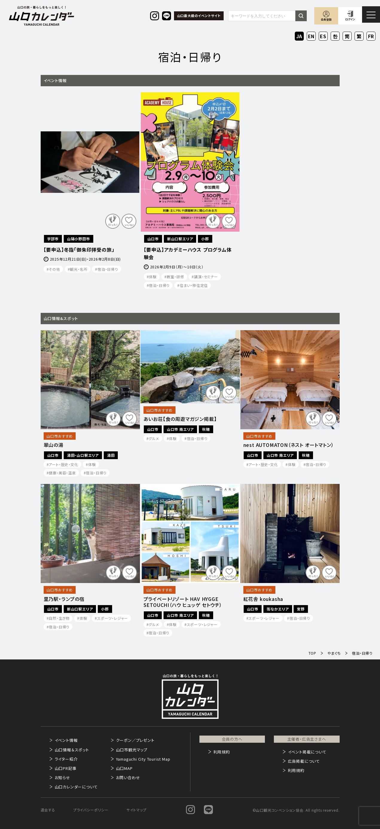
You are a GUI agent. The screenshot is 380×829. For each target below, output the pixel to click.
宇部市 (53, 238)
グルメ (154, 438)
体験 (153, 276)
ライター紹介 (66, 759)
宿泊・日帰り (107, 269)
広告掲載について (304, 761)
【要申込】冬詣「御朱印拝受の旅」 (79, 249)
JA (299, 36)
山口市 (153, 238)
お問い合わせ (128, 777)
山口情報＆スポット (72, 750)
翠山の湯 (53, 445)
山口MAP (124, 768)
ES (323, 36)
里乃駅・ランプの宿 (64, 599)
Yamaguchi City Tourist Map (143, 759)
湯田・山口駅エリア (83, 455)
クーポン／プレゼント (135, 740)
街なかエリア (278, 608)
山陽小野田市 (78, 238)
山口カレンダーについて (76, 787)
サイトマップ (136, 809)
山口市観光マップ (131, 750)
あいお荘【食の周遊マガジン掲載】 (180, 419)
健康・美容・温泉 (62, 472)
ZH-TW (359, 37)
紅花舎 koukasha (263, 599)
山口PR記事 (66, 768)
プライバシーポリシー (91, 809)
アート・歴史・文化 (63, 464)
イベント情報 (66, 740)
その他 (54, 269)
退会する (48, 809)
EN (311, 36)
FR (371, 36)
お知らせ (62, 777)
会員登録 (326, 19)
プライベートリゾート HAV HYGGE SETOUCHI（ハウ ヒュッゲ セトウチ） (183, 602)
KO (335, 36)
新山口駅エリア (180, 238)
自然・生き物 (59, 618)
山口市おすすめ (60, 436)
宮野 (301, 608)
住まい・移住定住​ (194, 285)
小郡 (205, 238)
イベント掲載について (307, 752)
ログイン (350, 19)
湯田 (111, 455)
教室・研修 (175, 276)
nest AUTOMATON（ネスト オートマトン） (288, 445)
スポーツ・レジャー (112, 618)
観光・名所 (78, 269)
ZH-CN (347, 37)
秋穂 (206, 429)
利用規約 (221, 752)
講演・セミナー (206, 276)
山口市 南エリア (180, 429)
